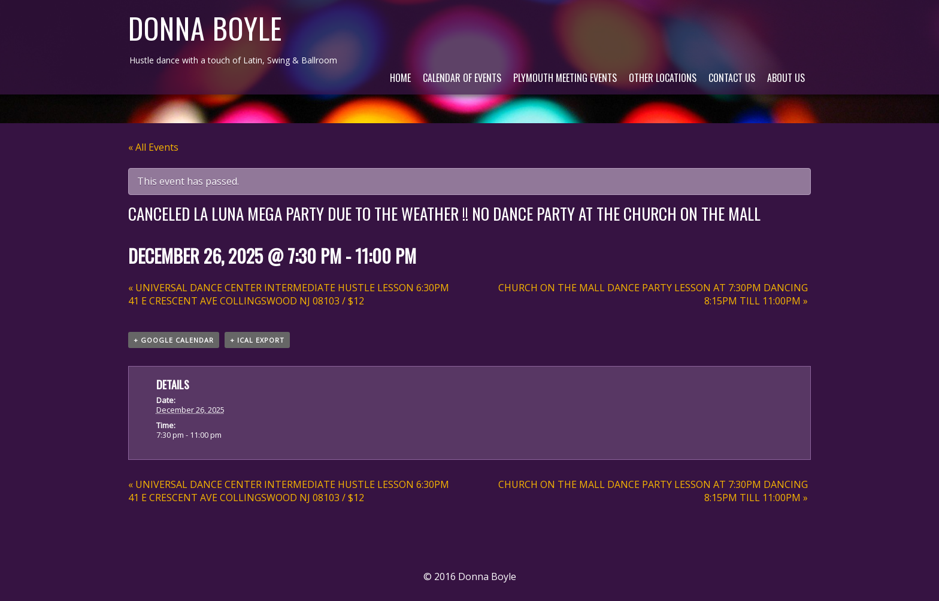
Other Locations (662, 78)
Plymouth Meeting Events (565, 78)
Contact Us (731, 78)
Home (400, 78)
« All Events (153, 147)
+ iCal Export (257, 339)
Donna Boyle (205, 28)
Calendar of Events (462, 78)
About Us (786, 78)
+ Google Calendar (174, 339)
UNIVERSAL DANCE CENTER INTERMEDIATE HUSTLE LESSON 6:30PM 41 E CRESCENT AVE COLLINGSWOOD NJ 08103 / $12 (288, 294)
